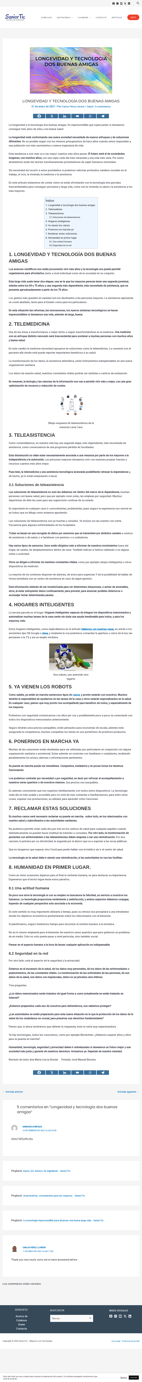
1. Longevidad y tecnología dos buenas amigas (70, 205)
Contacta (21, 1328)
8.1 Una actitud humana (59, 241)
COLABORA (87, 17)
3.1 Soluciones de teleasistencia (63, 217)
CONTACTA (103, 17)
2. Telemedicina (52, 209)
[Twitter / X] (125, 3)
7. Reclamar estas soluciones (60, 233)
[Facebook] (113, 3)
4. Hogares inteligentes (56, 221)
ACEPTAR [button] (133, 1378)
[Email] (77, 116)
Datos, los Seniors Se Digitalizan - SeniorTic (48, 1171)
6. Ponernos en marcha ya (58, 229)
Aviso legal (113, 1341)
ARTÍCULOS (117, 17)
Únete (21, 1324)
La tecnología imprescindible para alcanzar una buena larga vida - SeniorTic (67, 1220)
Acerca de (22, 1316)
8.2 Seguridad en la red (58, 245)
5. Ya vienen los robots (56, 225)
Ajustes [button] (123, 1377)
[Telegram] (103, 116)
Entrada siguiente (127, 1092)
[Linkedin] (129, 3)
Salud (90, 106)
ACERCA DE (52, 17)
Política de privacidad (129, 1341)
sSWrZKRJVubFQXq (33, 1127)
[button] (138, 3)
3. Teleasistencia (53, 213)
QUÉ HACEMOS (69, 17)
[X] (52, 116)
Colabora (21, 1320)
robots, (77, 694)
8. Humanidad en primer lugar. (60, 237)
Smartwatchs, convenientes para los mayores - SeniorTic (56, 1196)
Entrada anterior (14, 1092)
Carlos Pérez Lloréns (35, 1248)
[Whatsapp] (90, 116)
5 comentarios (104, 106)
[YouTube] (121, 3)
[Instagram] (117, 3)
